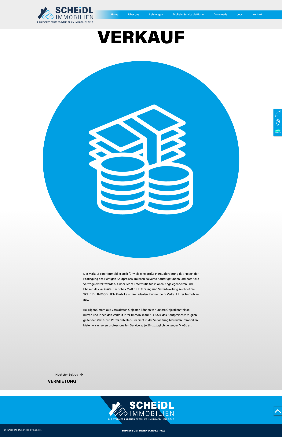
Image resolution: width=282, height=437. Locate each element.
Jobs (240, 14)
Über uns (133, 14)
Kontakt (257, 14)
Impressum (130, 431)
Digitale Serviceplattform (188, 14)
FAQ (162, 431)
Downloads (220, 14)
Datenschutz (148, 431)
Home (114, 14)
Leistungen (156, 14)
